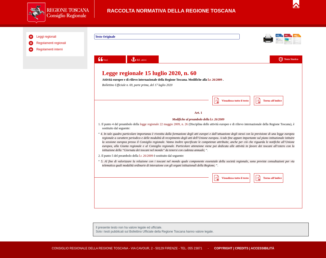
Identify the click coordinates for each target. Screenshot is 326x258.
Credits (241, 248)
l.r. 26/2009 (215, 79)
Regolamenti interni (49, 49)
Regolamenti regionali (51, 43)
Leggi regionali (46, 36)
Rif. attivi (138, 59)
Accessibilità (262, 248)
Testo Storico (288, 59)
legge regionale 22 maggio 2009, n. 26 (164, 124)
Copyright (223, 248)
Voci (103, 59)
